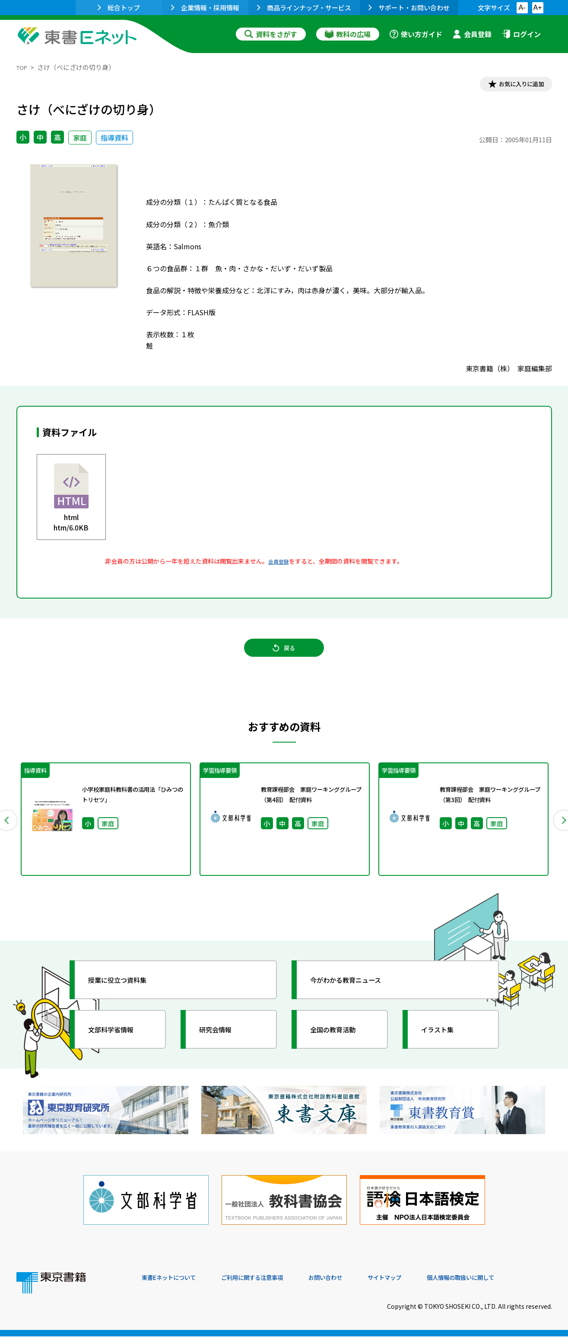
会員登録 (472, 34)
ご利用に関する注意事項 (272, 1283)
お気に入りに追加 (514, 85)
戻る (284, 656)
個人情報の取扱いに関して (510, 1283)
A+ (537, 7)
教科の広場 (348, 34)
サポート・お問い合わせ (409, 7)
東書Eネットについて (175, 1283)
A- (522, 7)
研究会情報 (222, 1043)
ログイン (521, 34)
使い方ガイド (416, 34)
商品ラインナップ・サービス (304, 7)
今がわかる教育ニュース (356, 994)
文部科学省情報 (119, 1043)
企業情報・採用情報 (205, 7)
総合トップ (119, 7)
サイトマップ (423, 1283)
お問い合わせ (356, 1283)
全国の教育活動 (341, 1043)
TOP (23, 67)
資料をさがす (270, 34)
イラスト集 (444, 1043)
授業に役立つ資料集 (127, 994)
